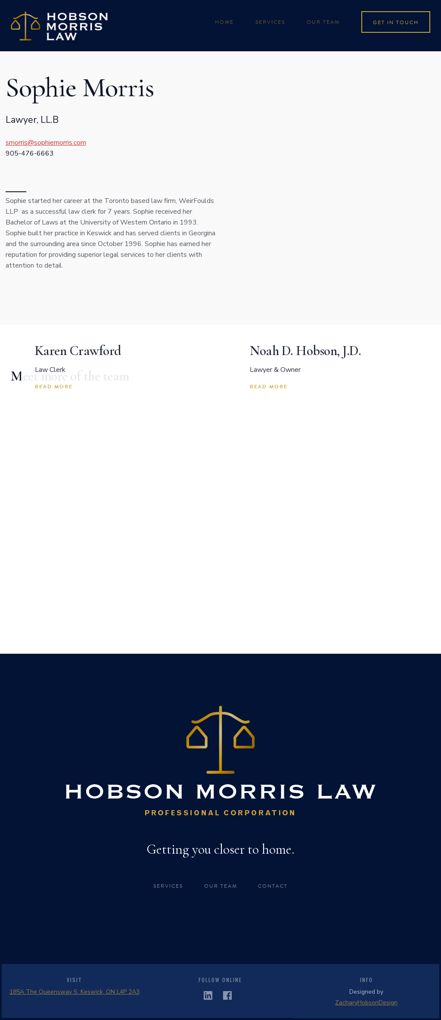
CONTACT (273, 886)
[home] (59, 26)
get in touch (396, 22)
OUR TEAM (220, 886)
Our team (323, 22)
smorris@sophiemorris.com (46, 142)
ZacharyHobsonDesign (366, 1002)
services (270, 22)
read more (54, 386)
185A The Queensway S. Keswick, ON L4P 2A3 (74, 992)
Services (168, 886)
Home (224, 22)
